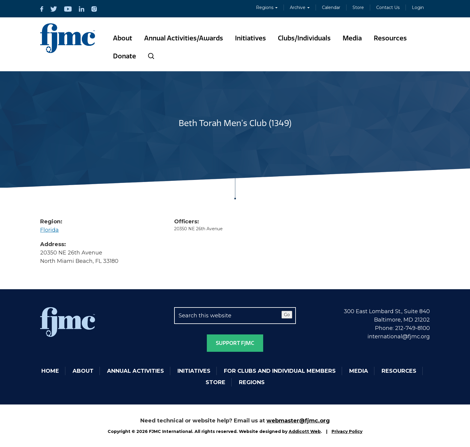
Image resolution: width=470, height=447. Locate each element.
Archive (300, 7)
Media (352, 38)
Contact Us (388, 7)
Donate (124, 56)
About (122, 38)
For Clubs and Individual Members (280, 371)
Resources (390, 38)
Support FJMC (235, 343)
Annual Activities (135, 371)
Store (358, 7)
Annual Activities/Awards (183, 38)
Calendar (331, 7)
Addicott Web (305, 431)
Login (418, 7)
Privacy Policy (347, 431)
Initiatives (250, 38)
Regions (267, 7)
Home (50, 371)
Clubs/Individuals (304, 38)
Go (287, 314)
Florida (49, 230)
